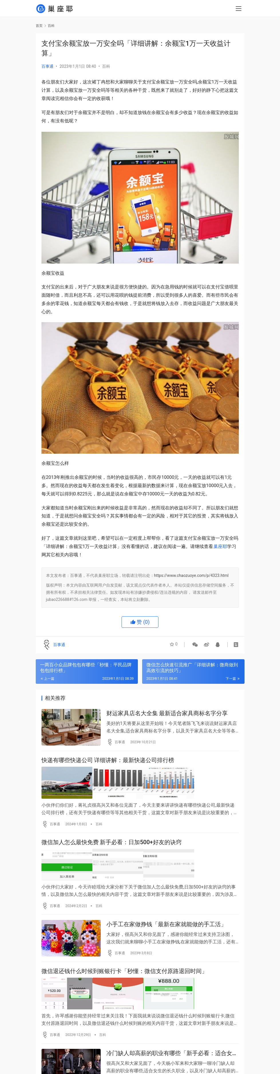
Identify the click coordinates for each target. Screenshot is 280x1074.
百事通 (47, 66)
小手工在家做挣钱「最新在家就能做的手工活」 (166, 925)
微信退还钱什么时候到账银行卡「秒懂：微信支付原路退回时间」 (124, 973)
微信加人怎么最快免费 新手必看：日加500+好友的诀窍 (111, 843)
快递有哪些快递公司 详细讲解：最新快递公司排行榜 (107, 762)
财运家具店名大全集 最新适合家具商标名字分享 (167, 713)
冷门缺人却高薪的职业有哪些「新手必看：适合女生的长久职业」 (172, 1055)
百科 (106, 66)
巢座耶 (220, 546)
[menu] (239, 9)
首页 (39, 26)
